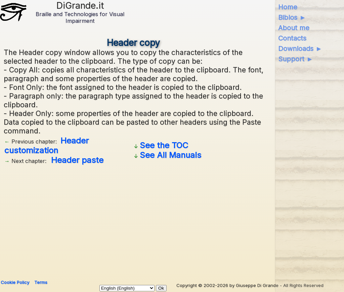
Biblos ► (292, 17)
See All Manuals (170, 155)
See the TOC (164, 145)
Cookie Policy (15, 282)
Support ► (295, 59)
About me (293, 28)
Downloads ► (300, 49)
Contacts (292, 38)
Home (287, 7)
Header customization (46, 145)
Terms (40, 282)
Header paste (77, 160)
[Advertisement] (133, 220)
